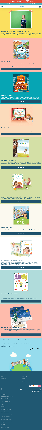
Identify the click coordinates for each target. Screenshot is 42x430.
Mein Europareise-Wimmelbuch (6, 411)
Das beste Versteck (4, 407)
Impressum (3, 379)
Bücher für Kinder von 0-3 (5, 399)
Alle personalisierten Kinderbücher (7, 396)
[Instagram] (21, 389)
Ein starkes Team (4, 422)
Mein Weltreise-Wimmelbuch (6, 409)
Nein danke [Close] (31, 1)
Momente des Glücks (5, 427)
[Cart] (40, 6)
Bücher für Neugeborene (5, 398)
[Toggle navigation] (2, 6)
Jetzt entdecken (21, 68)
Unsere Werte (24, 376)
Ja (27, 1)
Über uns (23, 375)
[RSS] (39, 389)
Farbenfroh (3, 406)
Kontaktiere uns (4, 375)
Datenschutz (3, 378)
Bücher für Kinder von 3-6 (5, 401)
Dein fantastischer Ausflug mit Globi (7, 414)
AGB (2, 376)
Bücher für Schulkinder (5, 412)
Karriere (23, 378)
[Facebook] (2, 389)
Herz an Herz (3, 424)
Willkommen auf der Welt (5, 416)
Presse (23, 381)
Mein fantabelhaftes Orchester (6, 419)
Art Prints (2, 404)
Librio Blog (24, 379)
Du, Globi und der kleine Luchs (6, 421)
